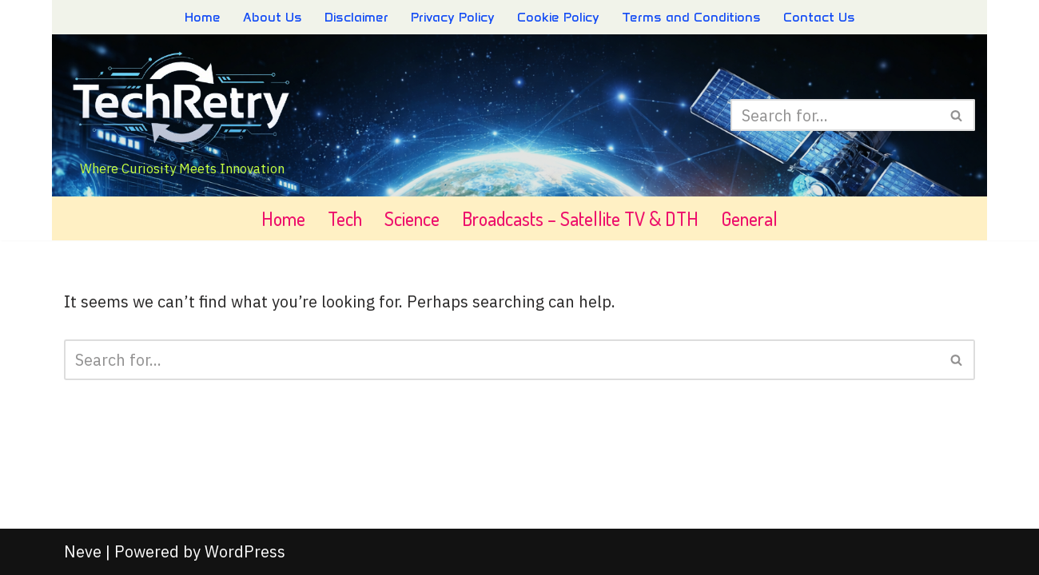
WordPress (245, 551)
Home (203, 17)
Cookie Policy (558, 17)
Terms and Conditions (691, 17)
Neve (83, 551)
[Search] (834, 115)
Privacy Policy (453, 17)
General (749, 218)
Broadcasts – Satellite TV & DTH (580, 218)
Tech (345, 218)
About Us (272, 17)
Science (412, 218)
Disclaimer (356, 17)
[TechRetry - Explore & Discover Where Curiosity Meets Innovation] (182, 115)
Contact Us (819, 17)
